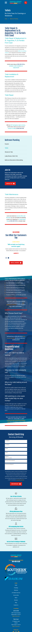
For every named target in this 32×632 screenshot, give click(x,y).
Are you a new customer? (10, 460)
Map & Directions (16, 616)
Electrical (16, 590)
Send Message (16, 484)
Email (6, 452)
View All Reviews (16, 262)
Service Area (16, 595)
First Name (7, 440)
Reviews (16, 600)
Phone (6, 448)
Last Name (7, 444)
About (16, 597)
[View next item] (8, 258)
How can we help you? (9, 464)
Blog (16, 602)
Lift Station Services (16, 592)
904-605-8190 (16, 561)
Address (7, 456)
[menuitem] (16, 144)
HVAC (16, 585)
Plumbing (16, 587)
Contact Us (10, 183)
